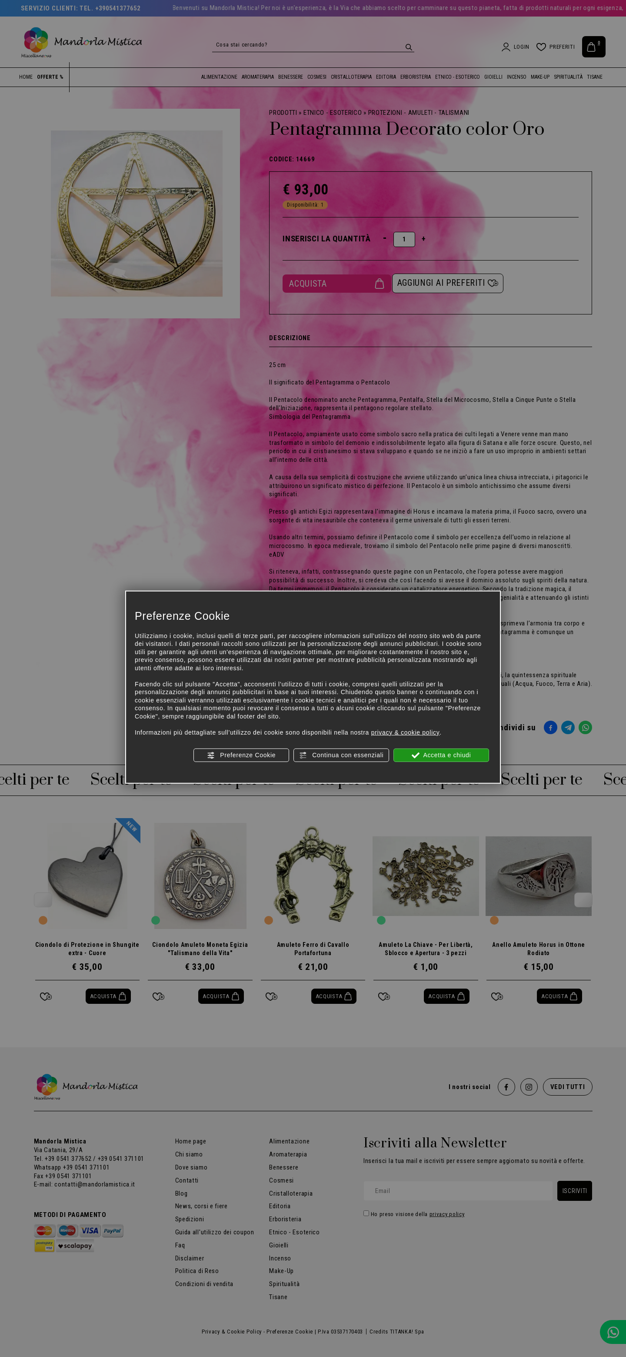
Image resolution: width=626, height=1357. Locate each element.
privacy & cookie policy (405, 732)
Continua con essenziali (341, 755)
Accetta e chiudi (441, 755)
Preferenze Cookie (241, 755)
